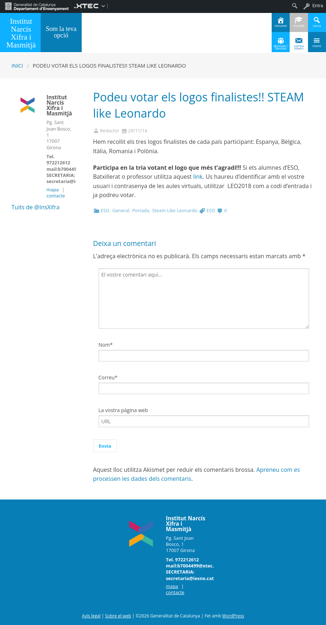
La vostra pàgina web (123, 410)
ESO (105, 210)
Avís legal (91, 616)
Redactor (109, 130)
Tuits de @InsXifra (35, 207)
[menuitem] (37, 6)
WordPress (233, 616)
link (198, 177)
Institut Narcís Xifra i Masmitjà (21, 33)
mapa (52, 189)
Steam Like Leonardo (174, 210)
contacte (55, 195)
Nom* (106, 344)
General (120, 210)
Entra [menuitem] (317, 5)
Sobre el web (118, 616)
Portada (140, 210)
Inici (17, 65)
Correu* (108, 377)
